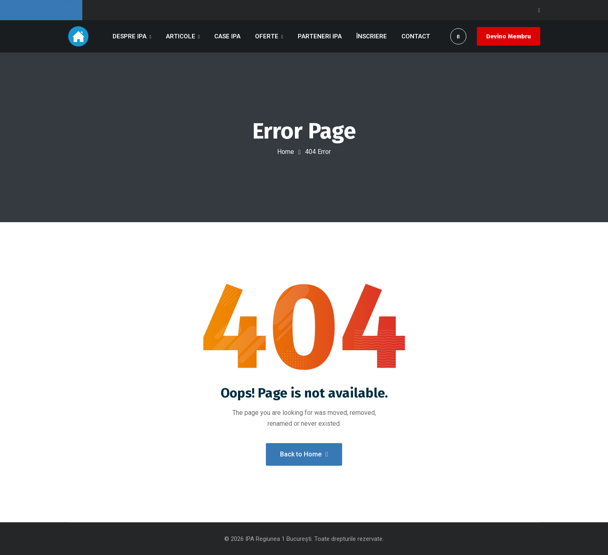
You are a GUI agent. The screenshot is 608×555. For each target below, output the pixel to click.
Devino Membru (508, 36)
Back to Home (304, 454)
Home (285, 152)
